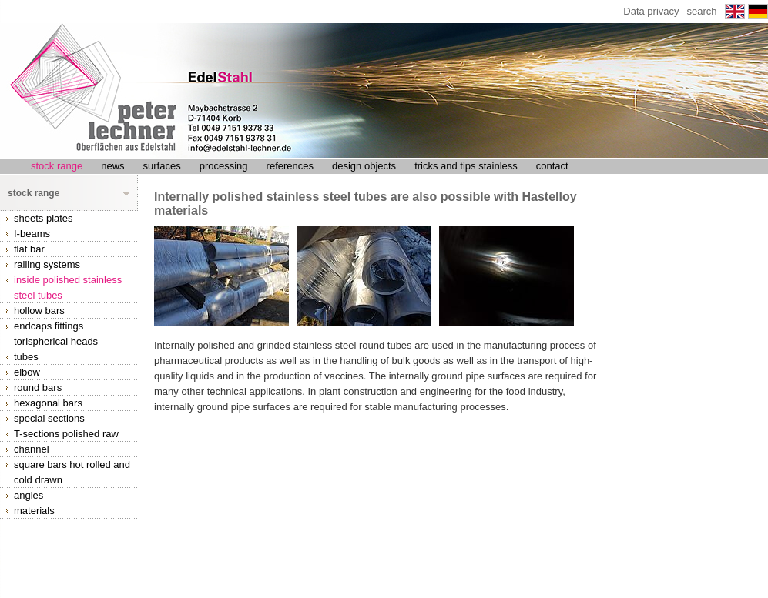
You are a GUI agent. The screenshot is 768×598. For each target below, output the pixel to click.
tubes (26, 356)
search (702, 11)
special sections (49, 418)
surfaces (162, 166)
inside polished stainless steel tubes (68, 287)
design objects (364, 166)
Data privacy (651, 11)
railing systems (47, 264)
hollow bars (39, 310)
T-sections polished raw (66, 433)
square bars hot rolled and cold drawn (72, 472)
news (112, 166)
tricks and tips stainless (466, 166)
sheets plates (43, 218)
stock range (56, 166)
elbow (27, 372)
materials (34, 510)
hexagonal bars (48, 403)
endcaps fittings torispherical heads (56, 333)
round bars (38, 387)
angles (28, 495)
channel (31, 449)
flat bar (29, 249)
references (290, 166)
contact (552, 166)
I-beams (32, 233)
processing (224, 166)
